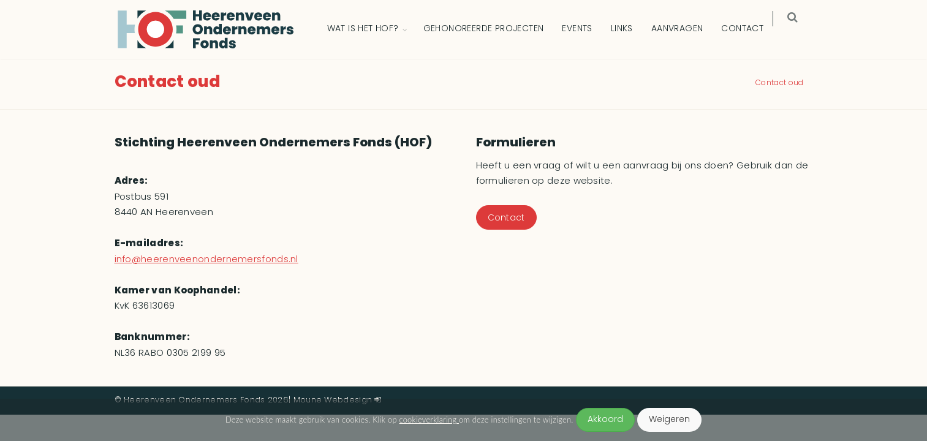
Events (585, 29)
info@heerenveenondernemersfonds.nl (206, 259)
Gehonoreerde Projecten (491, 29)
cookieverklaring (429, 419)
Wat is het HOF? (371, 29)
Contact (751, 29)
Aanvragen (685, 29)
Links (630, 29)
